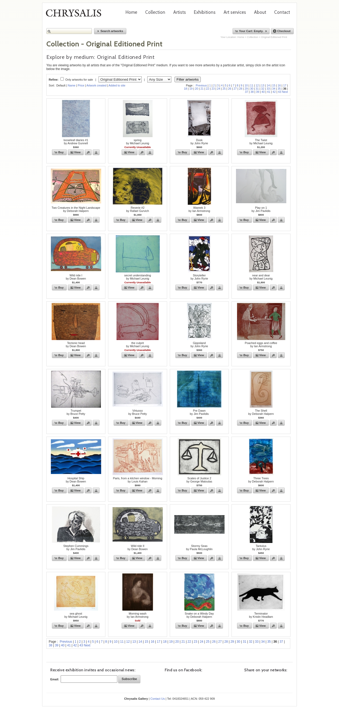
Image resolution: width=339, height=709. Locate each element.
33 (268, 88)
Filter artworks (188, 79)
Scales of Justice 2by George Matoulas (199, 480)
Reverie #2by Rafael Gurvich (137, 209)
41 (268, 91)
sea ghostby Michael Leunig (75, 615)
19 (191, 88)
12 (257, 85)
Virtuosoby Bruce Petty (137, 412)
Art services (235, 12)
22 (207, 88)
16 (279, 85)
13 (262, 85)
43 (279, 91)
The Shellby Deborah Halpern (261, 412)
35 (279, 88)
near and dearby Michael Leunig (261, 277)
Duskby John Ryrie (199, 141)
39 (257, 91)
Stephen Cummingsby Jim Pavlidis (75, 547)
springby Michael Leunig (137, 141)
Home (131, 12)
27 (235, 88)
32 (262, 88)
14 (268, 85)
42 (274, 91)
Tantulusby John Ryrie (261, 547)
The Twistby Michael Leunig (261, 141)
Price (81, 85)
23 (213, 88)
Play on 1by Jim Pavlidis (261, 209)
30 (251, 88)
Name (71, 85)
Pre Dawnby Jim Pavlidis (199, 412)
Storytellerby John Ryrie (199, 277)
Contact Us (157, 698)
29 (246, 88)
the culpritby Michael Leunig (137, 344)
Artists (179, 12)
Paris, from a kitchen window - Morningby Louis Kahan (137, 480)
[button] (110, 31)
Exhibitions (205, 12)
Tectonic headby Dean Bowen (76, 344)
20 (196, 88)
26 (229, 88)
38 (252, 91)
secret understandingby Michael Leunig (137, 277)
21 (202, 88)
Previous (201, 85)
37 (246, 91)
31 (257, 88)
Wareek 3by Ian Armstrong (199, 209)
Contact (282, 12)
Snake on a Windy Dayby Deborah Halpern (199, 615)
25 (224, 88)
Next (285, 91)
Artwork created (96, 85)
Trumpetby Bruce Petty (75, 412)
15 (273, 85)
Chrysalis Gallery (75, 14)
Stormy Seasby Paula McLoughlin (199, 547)
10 (246, 85)
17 (284, 85)
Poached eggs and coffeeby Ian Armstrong (261, 344)
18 (185, 88)
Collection (155, 12)
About (260, 12)
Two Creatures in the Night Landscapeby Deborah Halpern (76, 209)
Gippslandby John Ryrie (199, 344)
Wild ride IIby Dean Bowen (137, 547)
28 (240, 88)
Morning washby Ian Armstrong (138, 615)
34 (273, 88)
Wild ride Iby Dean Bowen (76, 277)
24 (218, 88)
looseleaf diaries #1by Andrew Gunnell (76, 141)
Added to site (117, 85)
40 (263, 91)
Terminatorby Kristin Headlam (261, 615)
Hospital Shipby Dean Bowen (76, 480)
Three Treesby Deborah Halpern (261, 480)
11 (251, 85)
